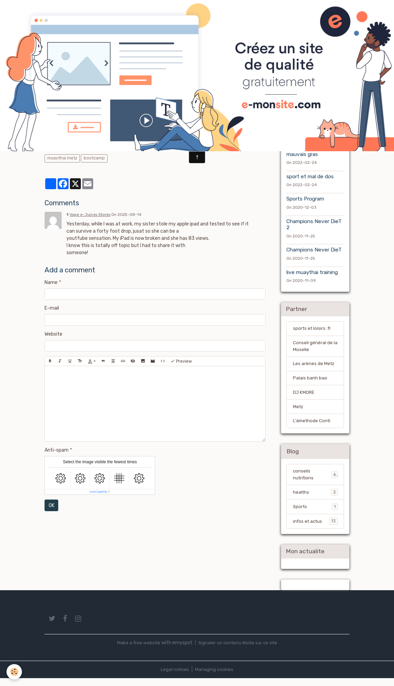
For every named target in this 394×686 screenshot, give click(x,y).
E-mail (52, 308)
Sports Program (305, 200)
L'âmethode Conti (312, 426)
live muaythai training (312, 273)
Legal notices (174, 677)
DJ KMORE (304, 396)
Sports (315, 513)
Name (51, 282)
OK (51, 505)
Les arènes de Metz (314, 367)
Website (53, 334)
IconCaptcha (98, 491)
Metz (298, 411)
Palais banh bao (310, 382)
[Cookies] (14, 671)
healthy (315, 498)
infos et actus (315, 528)
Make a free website (137, 650)
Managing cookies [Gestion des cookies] (214, 677)
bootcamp (94, 158)
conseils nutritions (315, 480)
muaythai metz (62, 158)
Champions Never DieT (314, 251)
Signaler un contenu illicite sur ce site (238, 650)
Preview (181, 361)
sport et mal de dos (310, 177)
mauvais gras (302, 155)
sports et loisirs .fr (313, 330)
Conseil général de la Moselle (315, 348)
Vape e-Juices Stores (90, 214)
